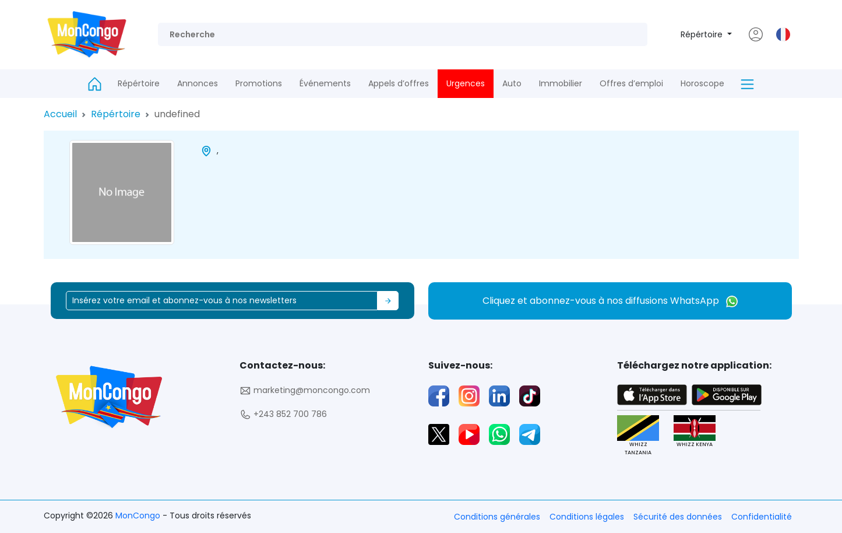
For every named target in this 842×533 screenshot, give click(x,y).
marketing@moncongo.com (304, 390)
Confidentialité (761, 517)
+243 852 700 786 (283, 414)
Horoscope (702, 83)
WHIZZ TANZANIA (638, 435)
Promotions (258, 83)
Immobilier (560, 83)
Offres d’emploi (631, 83)
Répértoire (703, 34)
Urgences (465, 83)
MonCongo (139, 515)
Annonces (197, 83)
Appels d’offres (398, 83)
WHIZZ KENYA (695, 431)
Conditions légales (586, 517)
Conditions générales (497, 517)
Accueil (60, 114)
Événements (325, 83)
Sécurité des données (677, 517)
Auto (512, 83)
